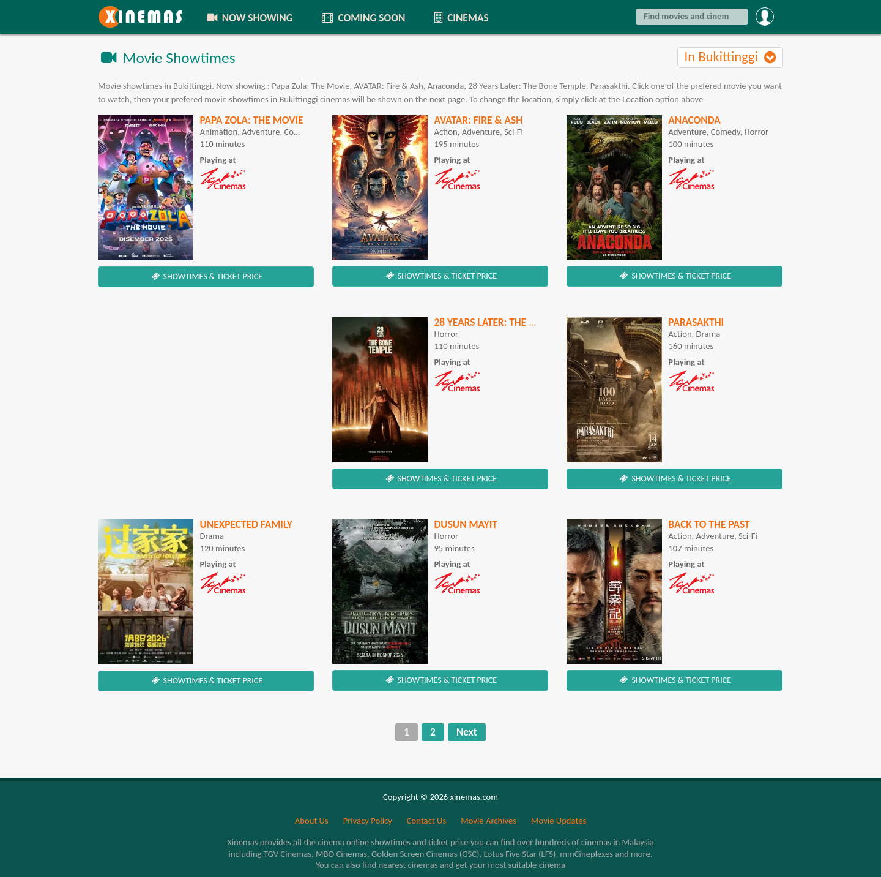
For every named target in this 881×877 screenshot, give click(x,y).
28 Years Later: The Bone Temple (512, 322)
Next (466, 732)
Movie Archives (488, 820)
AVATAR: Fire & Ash (478, 120)
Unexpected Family (245, 524)
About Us (312, 820)
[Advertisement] (206, 403)
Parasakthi (696, 322)
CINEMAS (460, 17)
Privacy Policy (367, 820)
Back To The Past (708, 524)
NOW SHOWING (249, 17)
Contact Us (426, 820)
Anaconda (694, 120)
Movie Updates (558, 820)
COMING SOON (363, 17)
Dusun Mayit (465, 524)
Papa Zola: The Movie (251, 120)
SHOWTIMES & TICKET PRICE (205, 276)
